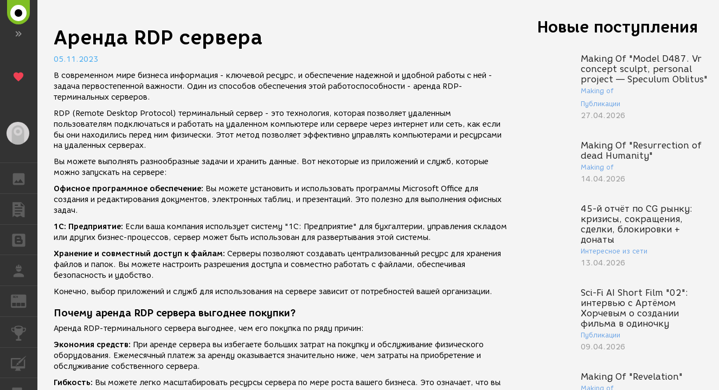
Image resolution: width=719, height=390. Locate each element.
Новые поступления (617, 26)
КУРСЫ (24, 362)
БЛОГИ (24, 239)
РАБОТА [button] (24, 270)
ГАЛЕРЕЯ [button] (24, 178)
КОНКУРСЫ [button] (24, 332)
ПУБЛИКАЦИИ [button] (24, 209)
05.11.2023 (76, 59)
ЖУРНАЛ (24, 300)
